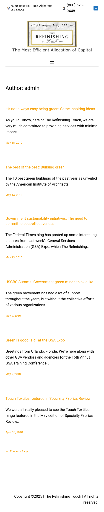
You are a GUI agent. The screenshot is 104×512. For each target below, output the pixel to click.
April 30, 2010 (14, 432)
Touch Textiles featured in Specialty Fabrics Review (48, 398)
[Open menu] (52, 62)
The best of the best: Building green (35, 167)
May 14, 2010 (13, 195)
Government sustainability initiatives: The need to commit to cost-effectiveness (46, 221)
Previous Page (16, 451)
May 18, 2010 (13, 142)
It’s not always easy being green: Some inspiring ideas (50, 109)
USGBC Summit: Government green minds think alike (49, 282)
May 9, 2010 (13, 315)
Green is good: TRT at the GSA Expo (35, 340)
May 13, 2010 (13, 257)
